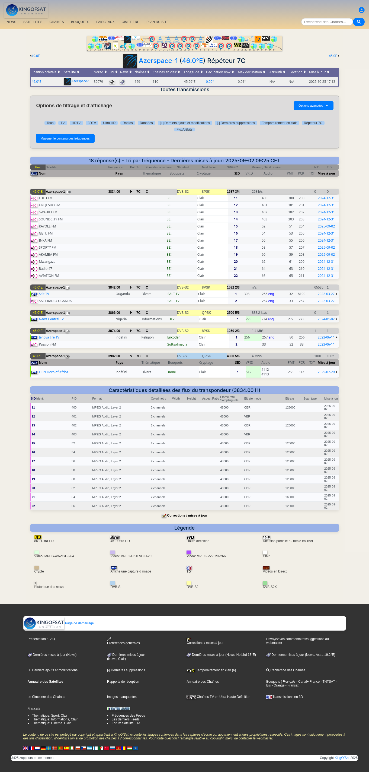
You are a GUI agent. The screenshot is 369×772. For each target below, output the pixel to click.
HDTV (76, 123)
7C (138, 192)
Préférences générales (123, 641)
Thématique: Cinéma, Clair (51, 723)
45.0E (333, 56)
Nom (43, 173)
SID (237, 173)
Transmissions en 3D (284, 697)
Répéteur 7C (313, 123)
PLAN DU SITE (157, 22)
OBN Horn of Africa (53, 372)
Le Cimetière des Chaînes (46, 697)
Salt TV (44, 294)
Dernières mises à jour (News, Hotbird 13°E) (221, 655)
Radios (128, 123)
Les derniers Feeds (126, 719)
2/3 (237, 287)
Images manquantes (122, 697)
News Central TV (51, 319)
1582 (230, 287)
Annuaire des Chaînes (203, 682)
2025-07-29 (326, 372)
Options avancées (313, 105)
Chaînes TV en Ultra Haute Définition (218, 697)
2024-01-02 (326, 319)
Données (146, 123)
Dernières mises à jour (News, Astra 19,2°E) (300, 655)
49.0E (36, 56)
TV (62, 123)
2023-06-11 (326, 337)
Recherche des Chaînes (285, 670)
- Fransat (291, 685)
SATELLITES (32, 22)
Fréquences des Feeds (128, 715)
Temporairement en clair (279, 123)
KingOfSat (342, 758)
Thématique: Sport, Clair (50, 715)
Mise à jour (327, 173)
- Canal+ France (307, 682)
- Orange (278, 685)
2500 (230, 313)
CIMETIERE (130, 22)
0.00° (210, 81)
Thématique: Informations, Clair (55, 719)
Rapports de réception (123, 682)
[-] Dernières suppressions (236, 123)
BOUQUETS (80, 22)
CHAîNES (56, 22)
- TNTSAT (327, 682)
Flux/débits (184, 129)
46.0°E (192, 61)
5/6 (237, 313)
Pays (119, 173)
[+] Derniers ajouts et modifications (185, 123)
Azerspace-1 (158, 61)
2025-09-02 (326, 226)
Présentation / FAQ (41, 639)
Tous (50, 123)
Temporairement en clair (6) (211, 670)
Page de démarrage (59, 623)
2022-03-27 (326, 294)
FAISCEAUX (105, 22)
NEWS (11, 22)
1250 (230, 331)
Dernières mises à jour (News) (52, 655)
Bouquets (273, 682)
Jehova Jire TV (49, 337)
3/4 (237, 192)
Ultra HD (109, 123)
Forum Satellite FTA (126, 723)
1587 (230, 192)
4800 (230, 356)
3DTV (92, 123)
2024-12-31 (326, 198)
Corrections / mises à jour (187, 515)
